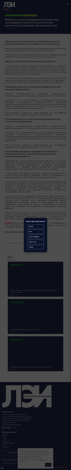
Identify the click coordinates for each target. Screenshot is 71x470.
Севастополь (32, 242)
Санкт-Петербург (34, 236)
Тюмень (31, 247)
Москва (31, 226)
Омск (30, 231)
